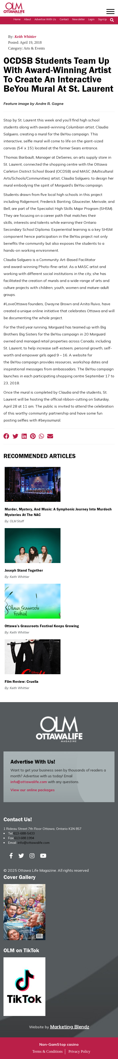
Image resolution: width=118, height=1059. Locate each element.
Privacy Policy (79, 1051)
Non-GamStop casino (59, 1044)
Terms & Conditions (47, 1051)
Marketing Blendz (69, 1026)
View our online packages (32, 790)
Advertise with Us (45, 19)
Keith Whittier (25, 37)
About (27, 19)
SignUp (102, 19)
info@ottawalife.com (28, 782)
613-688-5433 (24, 833)
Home (16, 19)
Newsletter (78, 19)
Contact (64, 19)
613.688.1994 (24, 838)
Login (91, 19)
